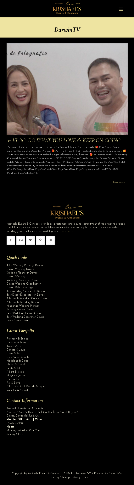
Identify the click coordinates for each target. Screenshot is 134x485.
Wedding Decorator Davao (22, 280)
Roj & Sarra (13, 382)
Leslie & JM (13, 368)
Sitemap (65, 477)
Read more (119, 182)
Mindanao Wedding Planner (23, 306)
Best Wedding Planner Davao (24, 313)
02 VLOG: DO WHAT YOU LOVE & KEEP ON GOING (63, 140)
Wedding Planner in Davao (22, 272)
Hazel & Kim (14, 353)
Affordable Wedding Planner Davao (27, 298)
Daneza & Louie (16, 349)
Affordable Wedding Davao (23, 302)
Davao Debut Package (20, 287)
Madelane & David (17, 360)
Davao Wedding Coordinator (24, 283)
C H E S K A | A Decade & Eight (26, 386)
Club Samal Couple (18, 357)
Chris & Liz (13, 379)
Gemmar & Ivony (16, 342)
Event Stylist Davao (18, 320)
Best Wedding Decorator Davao (25, 317)
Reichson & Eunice (17, 338)
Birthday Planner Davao (20, 309)
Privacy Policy (80, 477)
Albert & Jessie (15, 371)
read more (67, 231)
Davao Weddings (17, 276)
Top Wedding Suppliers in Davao (26, 291)
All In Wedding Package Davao (25, 265)
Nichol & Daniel (16, 364)
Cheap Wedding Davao (20, 269)
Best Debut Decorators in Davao (26, 294)
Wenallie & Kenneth (18, 390)
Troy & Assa (14, 346)
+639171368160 (15, 423)
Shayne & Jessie (16, 375)
